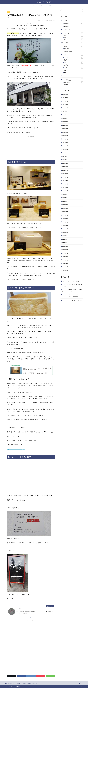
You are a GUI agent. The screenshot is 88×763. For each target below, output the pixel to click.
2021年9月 (65, 163)
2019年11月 (65, 239)
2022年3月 (65, 142)
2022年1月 (65, 149)
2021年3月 (65, 184)
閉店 (73, 72)
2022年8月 (65, 125)
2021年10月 (65, 159)
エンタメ (72, 20)
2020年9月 (65, 204)
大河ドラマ (73, 26)
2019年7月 (65, 253)
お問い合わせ (52, 5)
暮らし (73, 37)
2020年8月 (65, 208)
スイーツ (73, 65)
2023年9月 (65, 94)
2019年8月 (65, 249)
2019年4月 (65, 263)
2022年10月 (65, 118)
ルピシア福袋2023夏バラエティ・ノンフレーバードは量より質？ (72, 290)
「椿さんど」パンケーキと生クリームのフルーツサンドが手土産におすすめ (72, 295)
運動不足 (73, 84)
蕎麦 (73, 70)
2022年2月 (65, 146)
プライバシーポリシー (10, 687)
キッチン (73, 45)
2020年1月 (65, 232)
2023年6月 (65, 97)
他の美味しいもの (72, 29)
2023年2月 (65, 104)
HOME (34, 5)
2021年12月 (65, 152)
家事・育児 (72, 42)
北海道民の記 (72, 33)
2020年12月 (65, 194)
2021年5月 (65, 177)
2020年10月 (65, 201)
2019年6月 (65, 256)
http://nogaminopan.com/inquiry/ (16, 450)
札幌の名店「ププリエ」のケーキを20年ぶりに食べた (72, 301)
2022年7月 (65, 128)
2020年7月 (65, 211)
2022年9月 (65, 121)
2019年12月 (65, 235)
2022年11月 (65, 114)
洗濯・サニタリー (73, 51)
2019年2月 (65, 270)
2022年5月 (65, 135)
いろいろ (73, 57)
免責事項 (18, 687)
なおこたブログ (44, 2)
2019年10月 (65, 242)
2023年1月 (65, 108)
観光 (73, 39)
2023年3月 (65, 101)
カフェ (73, 60)
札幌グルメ (72, 55)
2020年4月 (65, 222)
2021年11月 (65, 156)
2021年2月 (65, 187)
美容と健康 (72, 79)
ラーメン (73, 69)
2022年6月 (65, 132)
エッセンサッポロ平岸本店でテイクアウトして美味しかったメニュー (72, 285)
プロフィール (42, 5)
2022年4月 (65, 139)
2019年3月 (65, 266)
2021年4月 (65, 180)
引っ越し (73, 50)
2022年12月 (65, 111)
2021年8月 (65, 166)
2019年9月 (65, 246)
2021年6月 (65, 173)
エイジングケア (73, 81)
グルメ (73, 36)
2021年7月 (65, 170)
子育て (73, 46)
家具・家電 (73, 48)
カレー (73, 62)
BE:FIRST (73, 23)
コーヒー (73, 64)
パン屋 (73, 67)
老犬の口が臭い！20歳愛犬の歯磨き (70, 281)
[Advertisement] (31, 147)
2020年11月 (65, 197)
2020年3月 (65, 225)
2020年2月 (65, 228)
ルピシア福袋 (73, 82)
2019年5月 (65, 260)
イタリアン (73, 59)
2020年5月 (65, 218)
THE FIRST (73, 25)
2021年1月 (65, 190)
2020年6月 (65, 215)
